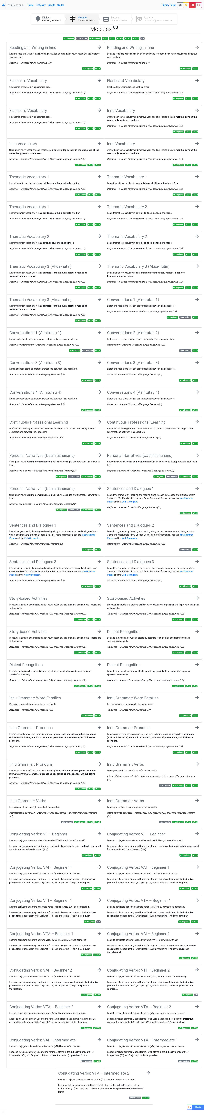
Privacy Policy (169, 5)
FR (198, 5)
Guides (60, 5)
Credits (51, 5)
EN (192, 5)
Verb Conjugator (129, 501)
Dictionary (41, 5)
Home (31, 5)
